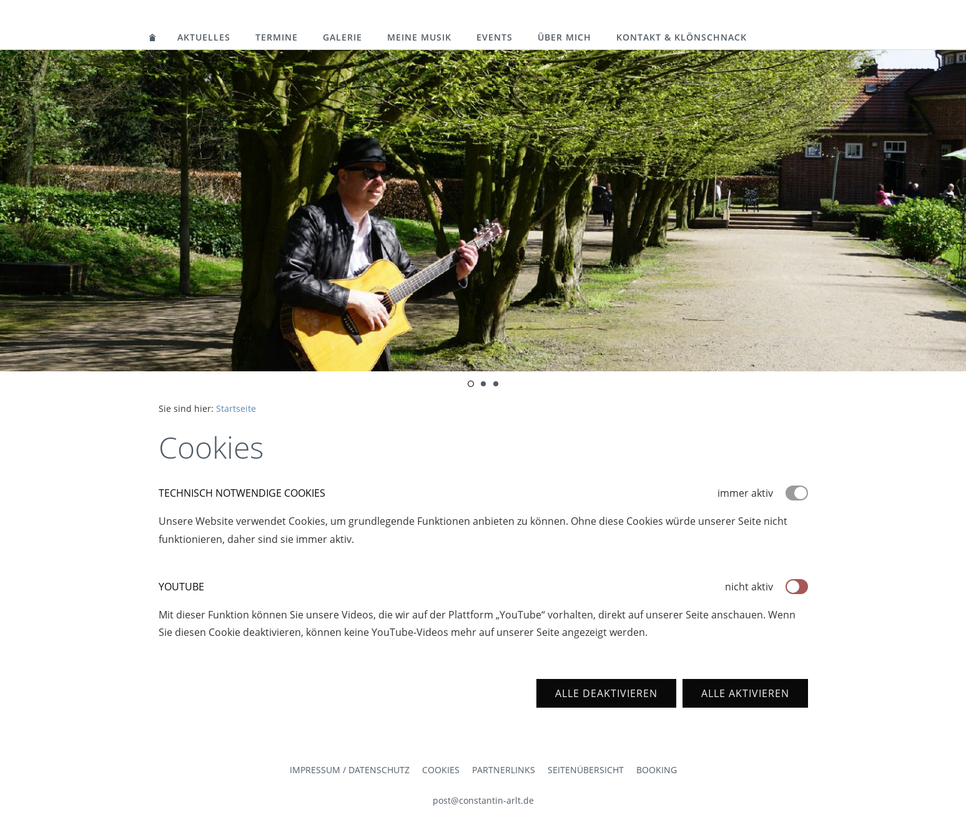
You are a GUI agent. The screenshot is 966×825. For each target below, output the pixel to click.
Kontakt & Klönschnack (681, 37)
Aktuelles (203, 37)
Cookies (441, 770)
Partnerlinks (503, 770)
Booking (656, 770)
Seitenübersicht (586, 770)
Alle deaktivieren (606, 693)
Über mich (564, 37)
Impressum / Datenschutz (350, 770)
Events (494, 37)
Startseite (236, 408)
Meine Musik (419, 37)
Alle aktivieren (745, 693)
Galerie (342, 37)
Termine (276, 37)
